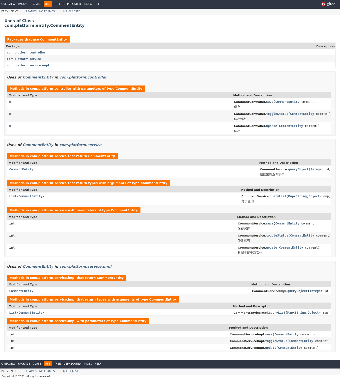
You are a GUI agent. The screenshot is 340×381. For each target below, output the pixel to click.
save (269, 101)
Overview (8, 3)
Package (24, 3)
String (301, 196)
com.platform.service (24, 59)
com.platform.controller (26, 52)
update (271, 126)
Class (37, 3)
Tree (57, 3)
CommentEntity (53, 39)
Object (314, 196)
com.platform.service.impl (28, 65)
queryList (278, 196)
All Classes (71, 11)
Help (97, 3)
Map (291, 196)
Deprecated (72, 3)
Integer (316, 169)
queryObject (298, 169)
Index (88, 3)
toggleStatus (277, 114)
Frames (31, 11)
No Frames (47, 11)
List (13, 196)
